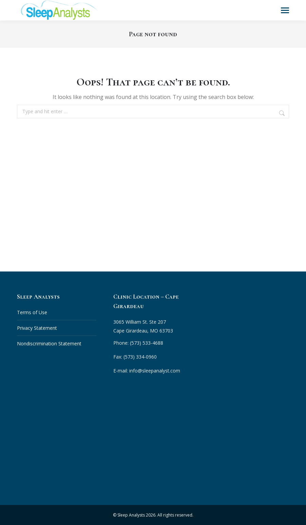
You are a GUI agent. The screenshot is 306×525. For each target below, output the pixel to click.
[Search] (282, 113)
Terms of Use (32, 312)
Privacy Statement (37, 327)
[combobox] (153, 111)
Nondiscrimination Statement (49, 343)
